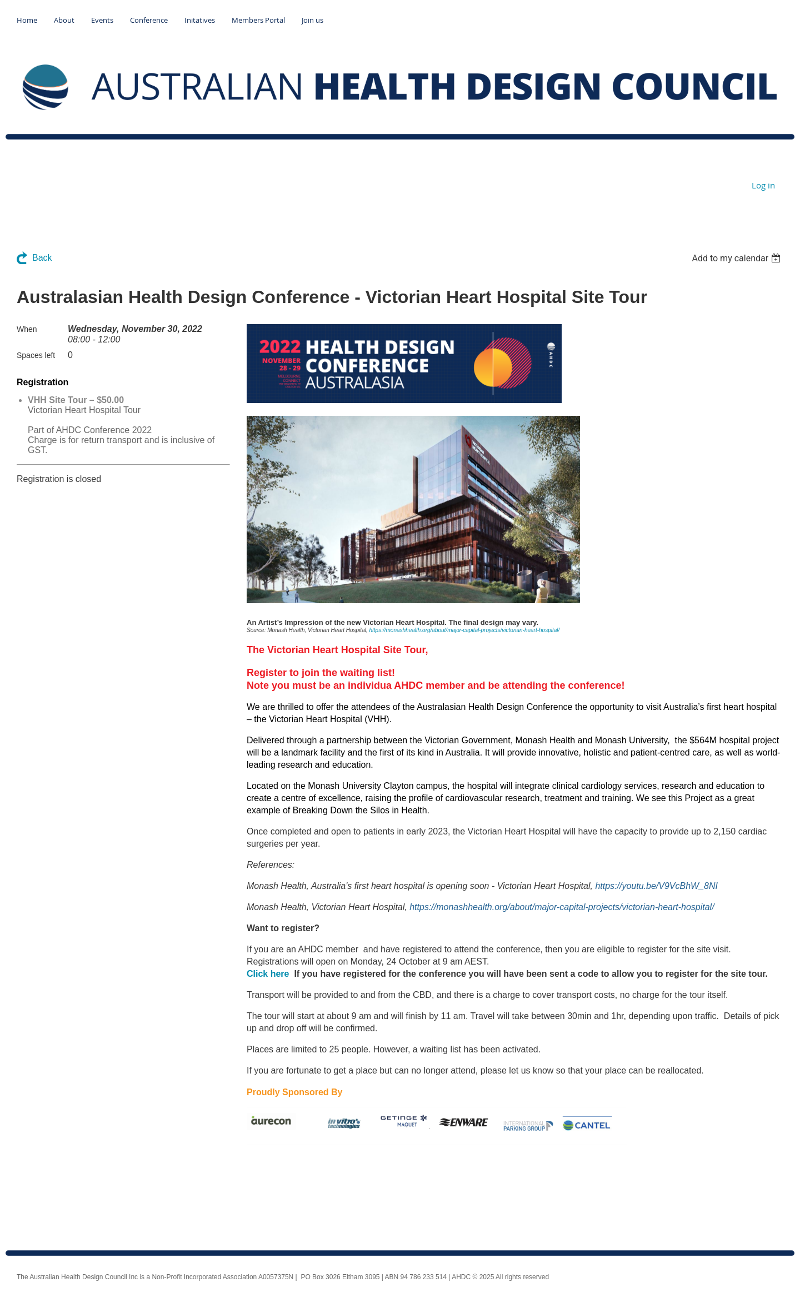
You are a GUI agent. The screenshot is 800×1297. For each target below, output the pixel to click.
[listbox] (737, 258)
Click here (268, 973)
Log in (763, 185)
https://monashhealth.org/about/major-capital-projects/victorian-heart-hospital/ (464, 630)
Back (42, 257)
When (27, 329)
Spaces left (36, 355)
